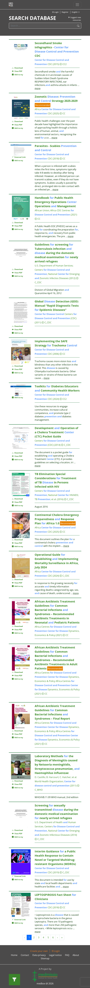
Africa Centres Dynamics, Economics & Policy (57, 631)
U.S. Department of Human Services (54, 265)
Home (14, 955)
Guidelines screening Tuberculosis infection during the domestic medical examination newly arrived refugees (56, 253)
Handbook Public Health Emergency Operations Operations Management (56, 202)
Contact (25, 955)
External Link (19, 157)
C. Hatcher (65, 777)
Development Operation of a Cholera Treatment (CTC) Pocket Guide (56, 432)
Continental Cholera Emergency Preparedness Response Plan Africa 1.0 (57, 519)
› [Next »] (57, 937)
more (37, 88)
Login (55, 12)
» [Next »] (61, 937)
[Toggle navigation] (77, 4)
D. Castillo (40, 777)
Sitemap (45, 958)
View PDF (17, 71)
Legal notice (55, 955)
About (76, 955)
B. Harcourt (52, 777)
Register (65, 12)
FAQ (67, 955)
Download (17, 68)
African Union (42, 210)
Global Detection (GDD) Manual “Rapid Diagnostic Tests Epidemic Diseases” (57, 305)
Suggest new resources (74, 18)
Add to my (17, 74)
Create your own (39, 951)
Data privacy (39, 955)
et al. (74, 777)
